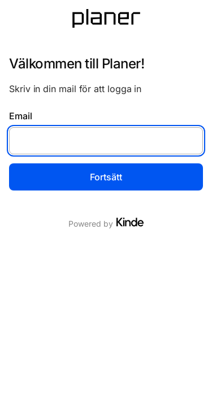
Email (20, 116)
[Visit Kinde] (130, 222)
